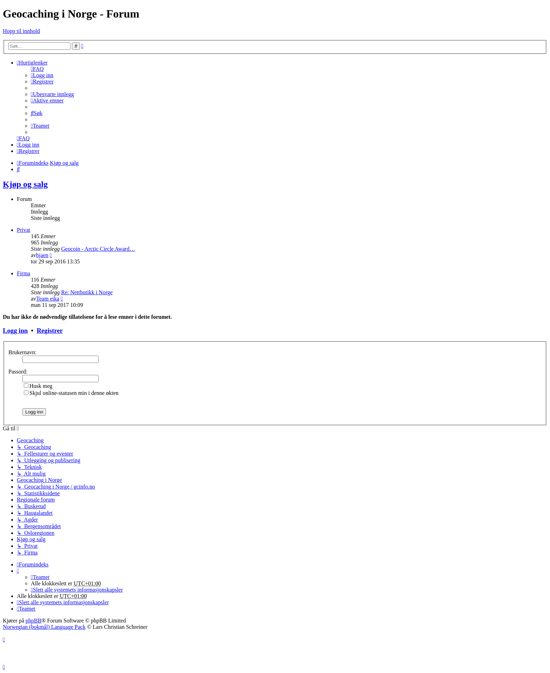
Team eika (47, 299)
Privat (23, 230)
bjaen (42, 255)
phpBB (33, 621)
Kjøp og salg (25, 184)
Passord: (17, 372)
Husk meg (38, 386)
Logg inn (15, 330)
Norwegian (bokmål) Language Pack (44, 627)
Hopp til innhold (21, 31)
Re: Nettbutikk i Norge (87, 292)
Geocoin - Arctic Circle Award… (98, 249)
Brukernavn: (22, 352)
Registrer (49, 330)
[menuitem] (37, 69)
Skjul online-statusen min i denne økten (71, 393)
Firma (23, 273)
